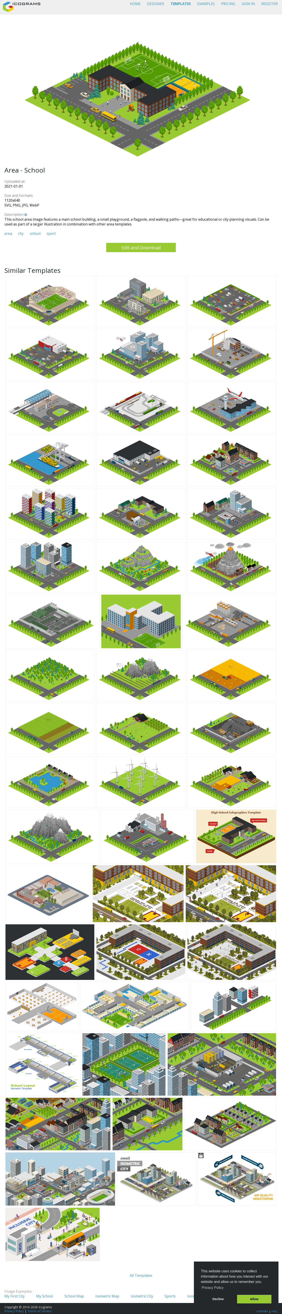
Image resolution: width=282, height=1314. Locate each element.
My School (44, 1296)
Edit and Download (141, 248)
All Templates (141, 1275)
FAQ (274, 1311)
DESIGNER (155, 3)
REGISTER (269, 3)
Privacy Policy (14, 1311)
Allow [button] (254, 1299)
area (8, 233)
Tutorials (261, 1311)
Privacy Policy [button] (213, 1288)
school (35, 233)
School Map (74, 1296)
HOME (135, 3)
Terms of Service (39, 1311)
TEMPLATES (181, 3)
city (21, 233)
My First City (14, 1296)
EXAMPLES (206, 3)
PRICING (228, 3)
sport (51, 233)
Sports (170, 1296)
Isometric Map (107, 1296)
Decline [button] (218, 1299)
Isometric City (142, 1296)
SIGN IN (248, 3)
